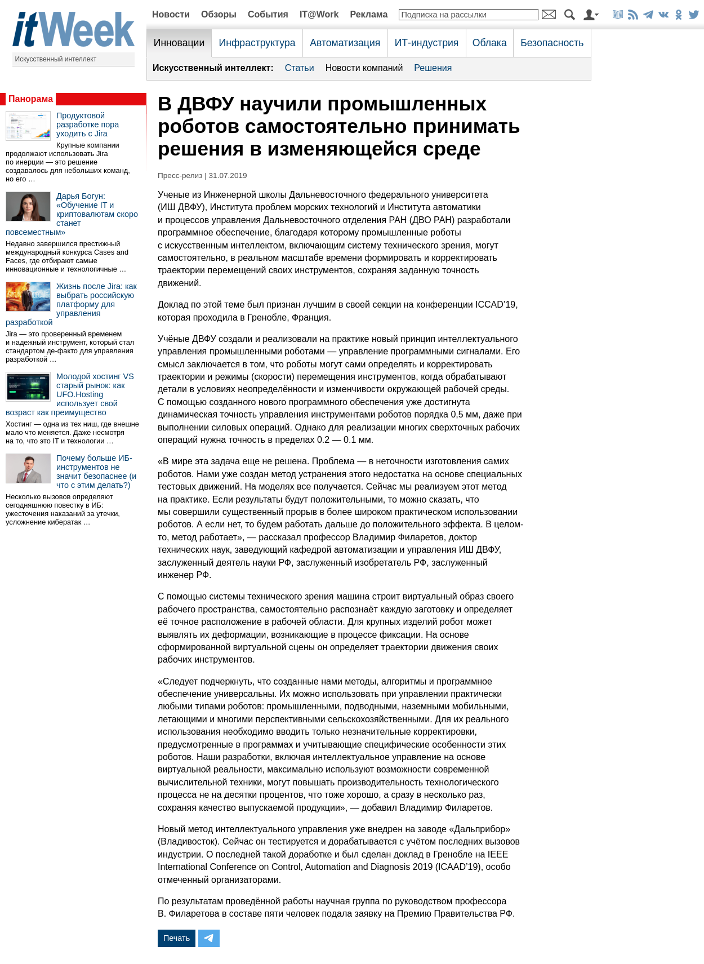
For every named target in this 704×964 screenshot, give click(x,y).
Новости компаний (364, 68)
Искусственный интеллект (56, 59)
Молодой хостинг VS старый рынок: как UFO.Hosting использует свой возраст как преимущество (70, 394)
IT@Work (319, 14)
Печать (176, 938)
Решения (433, 68)
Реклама (368, 14)
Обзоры (219, 14)
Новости (171, 14)
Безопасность (551, 42)
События (268, 14)
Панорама (30, 99)
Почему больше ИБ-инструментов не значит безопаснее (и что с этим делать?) (96, 472)
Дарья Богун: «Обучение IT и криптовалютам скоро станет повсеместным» (72, 214)
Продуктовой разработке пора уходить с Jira (87, 124)
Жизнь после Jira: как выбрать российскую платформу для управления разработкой (71, 304)
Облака (490, 42)
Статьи (299, 68)
